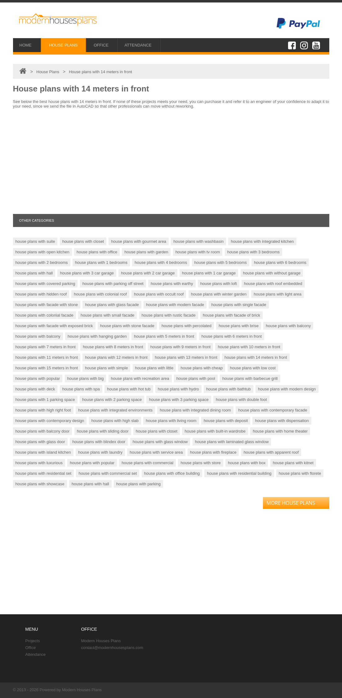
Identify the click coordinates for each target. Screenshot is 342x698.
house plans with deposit (226, 420)
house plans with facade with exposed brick (54, 325)
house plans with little (154, 368)
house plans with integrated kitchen (262, 241)
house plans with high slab (115, 420)
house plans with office (97, 252)
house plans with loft (218, 283)
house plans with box (246, 462)
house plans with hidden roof (41, 294)
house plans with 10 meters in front (249, 347)
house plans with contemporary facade (272, 410)
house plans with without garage (272, 273)
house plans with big (85, 378)
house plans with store (200, 462)
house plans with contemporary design (50, 420)
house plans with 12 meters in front (116, 357)
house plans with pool (195, 378)
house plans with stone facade (127, 325)
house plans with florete (300, 473)
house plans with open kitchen (42, 252)
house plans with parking (138, 484)
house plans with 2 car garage (148, 273)
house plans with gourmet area (138, 241)
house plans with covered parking (45, 283)
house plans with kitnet (293, 462)
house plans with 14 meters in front (255, 357)
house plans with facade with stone (47, 304)
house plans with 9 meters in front (180, 347)
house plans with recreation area (140, 378)
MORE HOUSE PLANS (291, 503)
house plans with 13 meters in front (186, 357)
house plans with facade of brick (231, 315)
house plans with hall (34, 273)
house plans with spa (81, 389)
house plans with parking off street (113, 283)
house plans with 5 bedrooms (220, 262)
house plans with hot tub (128, 389)
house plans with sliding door (103, 431)
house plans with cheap (201, 368)
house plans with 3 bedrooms (253, 252)
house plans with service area (156, 452)
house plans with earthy (172, 283)
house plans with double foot (241, 399)
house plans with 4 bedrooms (161, 262)
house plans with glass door (40, 441)
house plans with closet (83, 241)
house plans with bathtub (228, 389)
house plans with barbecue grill (250, 378)
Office (30, 647)
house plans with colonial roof (100, 294)
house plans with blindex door (98, 441)
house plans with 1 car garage (209, 273)
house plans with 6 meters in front (232, 336)
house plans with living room (171, 420)
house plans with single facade (238, 304)
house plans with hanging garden (97, 336)
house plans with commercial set (107, 473)
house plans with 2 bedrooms (42, 262)
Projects (32, 640)
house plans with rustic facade (169, 315)
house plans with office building (172, 473)
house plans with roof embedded (273, 283)
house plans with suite (35, 241)
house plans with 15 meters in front (47, 368)
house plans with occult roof (159, 294)
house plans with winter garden (219, 294)
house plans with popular (38, 378)
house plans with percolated (186, 325)
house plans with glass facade (112, 304)
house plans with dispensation (282, 420)
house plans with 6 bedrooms (280, 262)
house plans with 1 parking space (45, 399)
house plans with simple (106, 368)
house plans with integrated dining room (195, 410)
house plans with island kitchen (43, 452)
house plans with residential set (44, 473)
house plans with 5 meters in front (164, 336)
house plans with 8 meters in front (113, 347)
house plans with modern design (287, 389)
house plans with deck (35, 389)
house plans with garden (146, 252)
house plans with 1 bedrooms (101, 262)
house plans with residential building (239, 473)
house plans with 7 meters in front (46, 347)
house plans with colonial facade (44, 315)
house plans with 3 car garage (86, 273)
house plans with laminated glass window (232, 441)
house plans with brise (239, 325)
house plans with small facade (107, 315)
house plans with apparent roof (271, 452)
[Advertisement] (171, 161)
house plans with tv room (197, 252)
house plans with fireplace (213, 452)
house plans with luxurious (39, 462)
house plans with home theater (280, 431)
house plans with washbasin (198, 241)
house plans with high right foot (43, 410)
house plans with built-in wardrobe (215, 431)
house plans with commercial (147, 462)
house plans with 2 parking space (112, 399)
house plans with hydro (178, 389)
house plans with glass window (160, 441)
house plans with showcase (40, 484)
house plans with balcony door (43, 431)
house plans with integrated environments (115, 410)
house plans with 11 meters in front (47, 357)
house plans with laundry (100, 452)
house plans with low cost (253, 368)
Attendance (35, 654)
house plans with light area (277, 294)
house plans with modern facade (175, 304)
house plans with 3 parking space (178, 399)
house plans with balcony (288, 325)
